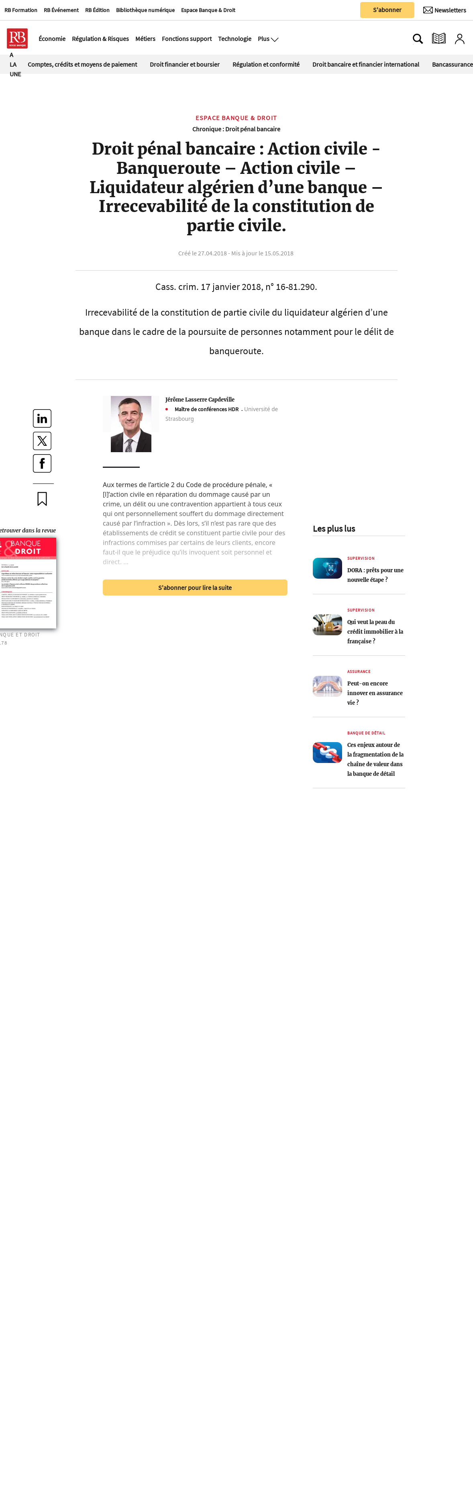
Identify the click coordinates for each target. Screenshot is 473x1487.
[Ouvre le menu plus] (274, 38)
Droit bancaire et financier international (365, 64)
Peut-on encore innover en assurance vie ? (375, 693)
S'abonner (387, 10)
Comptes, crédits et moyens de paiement (82, 64)
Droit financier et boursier (185, 64)
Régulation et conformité (266, 64)
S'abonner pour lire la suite (195, 587)
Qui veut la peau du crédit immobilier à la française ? (375, 632)
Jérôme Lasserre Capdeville (199, 399)
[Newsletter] (445, 10)
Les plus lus (334, 528)
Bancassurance (452, 64)
